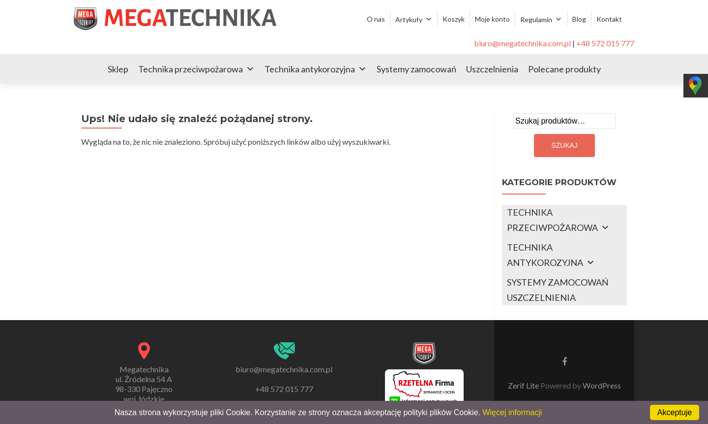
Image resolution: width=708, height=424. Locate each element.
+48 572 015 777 (605, 43)
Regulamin (536, 19)
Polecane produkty (564, 69)
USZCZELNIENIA (541, 297)
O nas (376, 19)
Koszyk (453, 19)
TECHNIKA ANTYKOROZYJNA (545, 255)
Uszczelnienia (492, 69)
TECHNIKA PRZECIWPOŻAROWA (552, 220)
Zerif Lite (524, 385)
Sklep (118, 69)
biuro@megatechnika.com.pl (522, 43)
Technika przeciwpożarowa (190, 69)
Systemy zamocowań (416, 69)
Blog (579, 19)
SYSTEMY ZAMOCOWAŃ (558, 282)
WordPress (601, 385)
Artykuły (408, 19)
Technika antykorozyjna (310, 69)
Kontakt (609, 19)
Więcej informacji (512, 412)
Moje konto (492, 19)
